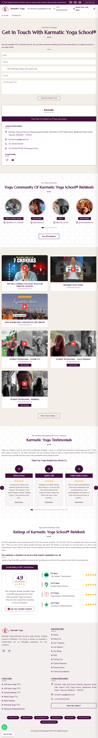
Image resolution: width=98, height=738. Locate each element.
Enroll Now (8, 734)
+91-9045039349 (61, 699)
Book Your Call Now (80, 8)
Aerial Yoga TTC (11, 696)
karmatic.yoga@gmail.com (39, 8)
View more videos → (49, 416)
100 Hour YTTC (13, 717)
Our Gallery (58, 647)
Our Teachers (58, 643)
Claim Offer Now (90, 2)
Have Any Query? (74, 706)
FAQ (55, 655)
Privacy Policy (58, 667)
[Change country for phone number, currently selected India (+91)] (6, 69)
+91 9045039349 (60, 8)
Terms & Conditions (61, 671)
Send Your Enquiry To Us (49, 98)
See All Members (49, 236)
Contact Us (57, 659)
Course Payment (60, 663)
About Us (57, 639)
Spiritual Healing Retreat (14, 709)
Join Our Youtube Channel (20, 609)
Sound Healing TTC (12, 692)
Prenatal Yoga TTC (12, 705)
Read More (19, 502)
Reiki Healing (9, 700)
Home (5, 15)
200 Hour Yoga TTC (12, 688)
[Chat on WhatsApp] (4, 727)
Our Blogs (57, 651)
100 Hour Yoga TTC (12, 684)
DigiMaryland (62, 731)
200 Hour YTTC (26, 717)
